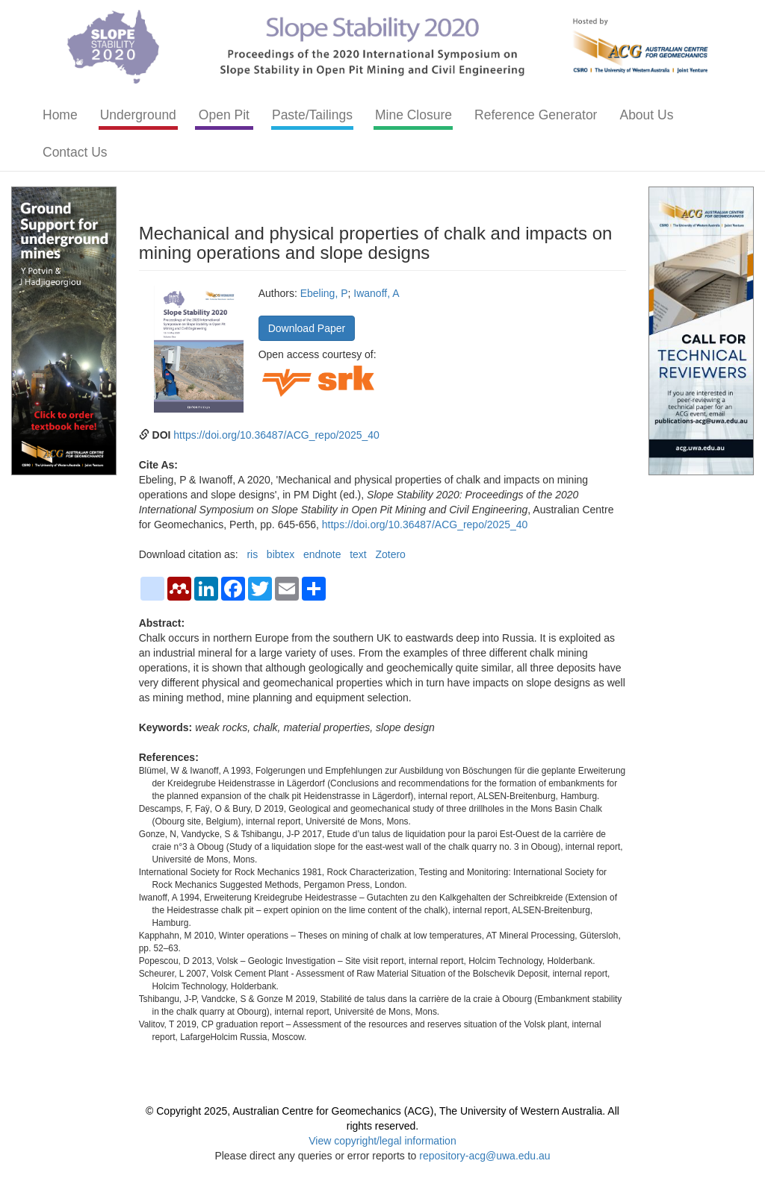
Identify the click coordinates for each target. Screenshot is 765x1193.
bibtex (280, 554)
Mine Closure (413, 114)
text (358, 554)
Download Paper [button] (307, 328)
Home (60, 114)
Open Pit (224, 114)
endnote (322, 554)
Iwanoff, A (376, 293)
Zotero (390, 554)
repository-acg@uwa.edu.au (484, 1156)
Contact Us (75, 152)
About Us (646, 114)
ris (252, 554)
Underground (138, 114)
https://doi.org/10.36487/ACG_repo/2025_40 (276, 435)
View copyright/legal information (382, 1141)
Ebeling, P (324, 293)
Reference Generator (535, 114)
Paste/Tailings (312, 114)
